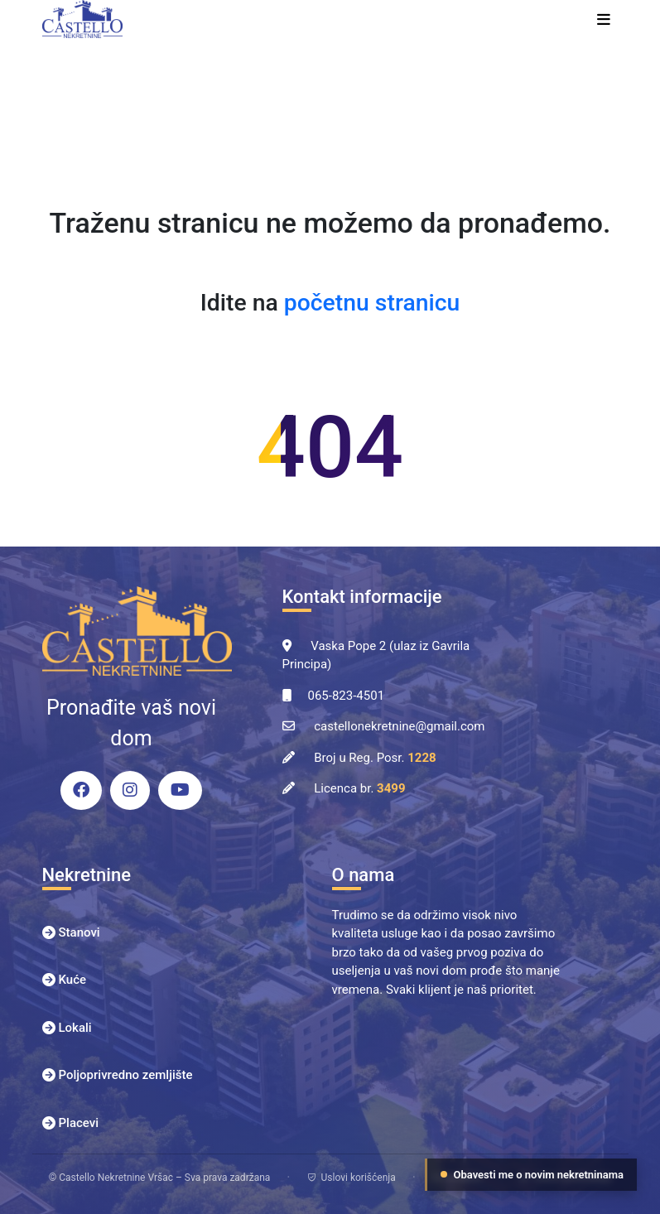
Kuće (73, 979)
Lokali (75, 1027)
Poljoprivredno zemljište (126, 1074)
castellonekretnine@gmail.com (399, 726)
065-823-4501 (346, 695)
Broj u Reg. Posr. (375, 757)
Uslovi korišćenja (351, 1177)
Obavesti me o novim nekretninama (532, 1174)
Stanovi (79, 932)
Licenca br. (359, 788)
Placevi (79, 1122)
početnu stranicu (372, 302)
